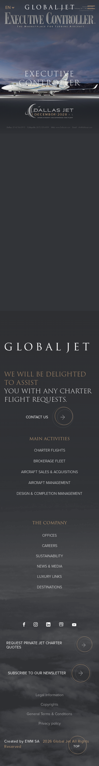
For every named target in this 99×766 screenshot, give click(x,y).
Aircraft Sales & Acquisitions (49, 472)
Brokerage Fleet (49, 461)
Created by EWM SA (22, 741)
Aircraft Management (49, 483)
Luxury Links (49, 576)
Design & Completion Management (49, 493)
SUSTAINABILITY (49, 556)
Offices (49, 535)
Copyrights (49, 704)
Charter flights (49, 450)
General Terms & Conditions (49, 714)
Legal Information (50, 695)
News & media (49, 566)
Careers (49, 546)
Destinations (49, 587)
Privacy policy (50, 723)
